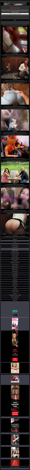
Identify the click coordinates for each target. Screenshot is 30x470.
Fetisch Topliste (15, 256)
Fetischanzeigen (15, 251)
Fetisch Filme (15, 284)
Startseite (15, 242)
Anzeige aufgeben (15, 246)
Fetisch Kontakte (15, 264)
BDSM (15, 287)
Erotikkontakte (15, 276)
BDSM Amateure (15, 269)
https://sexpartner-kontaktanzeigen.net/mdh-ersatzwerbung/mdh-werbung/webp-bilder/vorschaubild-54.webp (15, 40)
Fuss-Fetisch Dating (14, 291)
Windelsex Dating (15, 254)
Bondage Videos (15, 265)
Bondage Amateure (15, 267)
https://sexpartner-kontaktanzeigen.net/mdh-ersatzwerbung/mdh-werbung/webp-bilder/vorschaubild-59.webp (15, 198)
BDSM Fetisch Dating (15, 253)
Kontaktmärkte (15, 274)
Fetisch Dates (15, 260)
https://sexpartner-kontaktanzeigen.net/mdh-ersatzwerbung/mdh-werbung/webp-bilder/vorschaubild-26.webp (15, 172)
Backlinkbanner (15, 298)
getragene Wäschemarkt (15, 262)
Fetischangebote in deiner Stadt (15, 295)
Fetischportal (15, 282)
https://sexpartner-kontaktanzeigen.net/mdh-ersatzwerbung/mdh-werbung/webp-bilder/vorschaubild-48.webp (15, 224)
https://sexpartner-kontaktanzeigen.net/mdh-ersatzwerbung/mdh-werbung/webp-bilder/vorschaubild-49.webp (15, 68)
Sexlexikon (15, 293)
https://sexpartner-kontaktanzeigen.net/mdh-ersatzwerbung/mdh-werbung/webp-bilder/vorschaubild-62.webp (15, 94)
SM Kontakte (15, 280)
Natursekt (15, 278)
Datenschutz (15, 300)
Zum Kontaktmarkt (15, 245)
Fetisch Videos (15, 285)
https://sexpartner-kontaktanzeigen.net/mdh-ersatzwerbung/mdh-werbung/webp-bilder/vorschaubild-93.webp (15, 120)
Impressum (15, 239)
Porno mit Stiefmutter (15, 296)
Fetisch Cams (15, 289)
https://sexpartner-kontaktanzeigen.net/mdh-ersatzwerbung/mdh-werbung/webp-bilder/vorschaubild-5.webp (15, 146)
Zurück (15, 20)
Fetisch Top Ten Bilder (15, 258)
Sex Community (15, 273)
